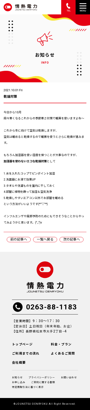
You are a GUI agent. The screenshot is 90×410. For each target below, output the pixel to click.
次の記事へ (71, 239)
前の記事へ (18, 239)
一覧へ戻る (45, 239)
